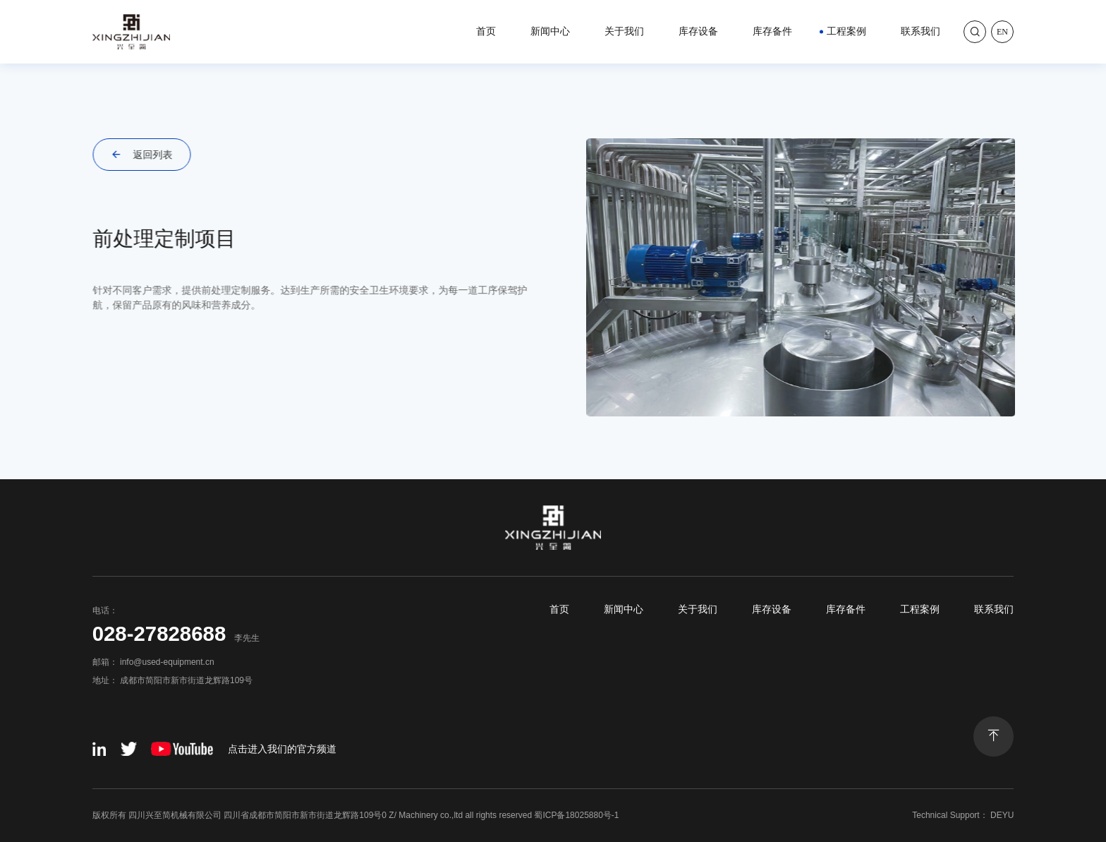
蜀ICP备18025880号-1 (576, 815)
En (1002, 31)
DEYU (1002, 815)
